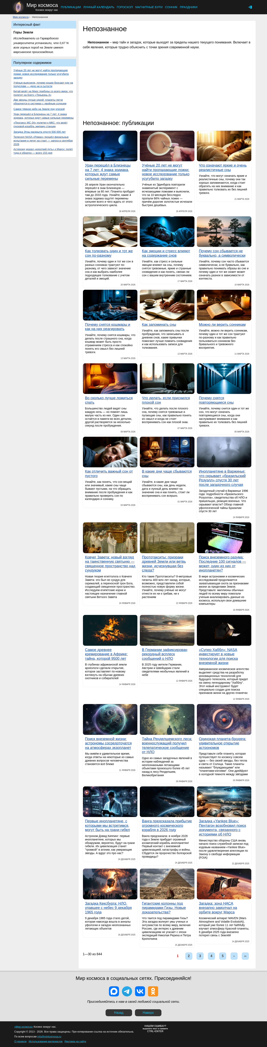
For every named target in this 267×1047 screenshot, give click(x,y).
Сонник (171, 7)
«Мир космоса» (23, 1026)
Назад (119, 1012)
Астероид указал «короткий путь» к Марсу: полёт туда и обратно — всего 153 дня (43, 151)
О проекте (20, 1041)
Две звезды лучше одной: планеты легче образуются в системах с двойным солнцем (39, 101)
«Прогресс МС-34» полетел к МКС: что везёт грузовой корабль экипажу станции (40, 124)
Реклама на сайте (75, 1041)
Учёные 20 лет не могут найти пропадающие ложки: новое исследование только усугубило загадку (41, 74)
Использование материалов (45, 1041)
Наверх (148, 1012)
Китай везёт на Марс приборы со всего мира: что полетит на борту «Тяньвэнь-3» (43, 93)
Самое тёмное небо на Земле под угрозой (39, 109)
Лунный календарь (98, 7)
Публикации (71, 7)
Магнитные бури (149, 7)
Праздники (188, 7)
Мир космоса (21, 17)
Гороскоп (125, 7)
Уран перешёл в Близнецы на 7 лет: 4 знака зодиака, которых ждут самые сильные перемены (43, 116)
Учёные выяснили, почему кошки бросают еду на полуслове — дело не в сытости (43, 84)
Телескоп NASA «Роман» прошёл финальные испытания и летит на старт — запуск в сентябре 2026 (43, 140)
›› (245, 956)
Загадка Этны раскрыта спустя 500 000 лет (39, 131)
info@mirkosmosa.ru (49, 1036)
